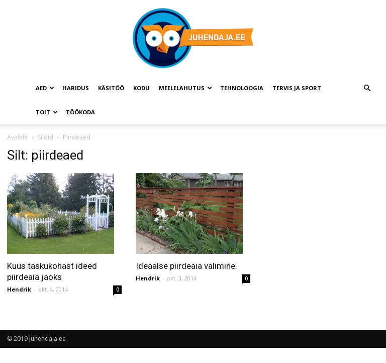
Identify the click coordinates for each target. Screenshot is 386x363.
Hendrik (19, 289)
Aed (45, 88)
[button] (367, 88)
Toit (47, 112)
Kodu (141, 88)
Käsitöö (111, 88)
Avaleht (17, 137)
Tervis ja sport (296, 88)
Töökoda (80, 112)
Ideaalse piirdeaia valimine (185, 266)
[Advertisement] (325, 198)
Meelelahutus (185, 88)
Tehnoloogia (241, 88)
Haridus (75, 88)
